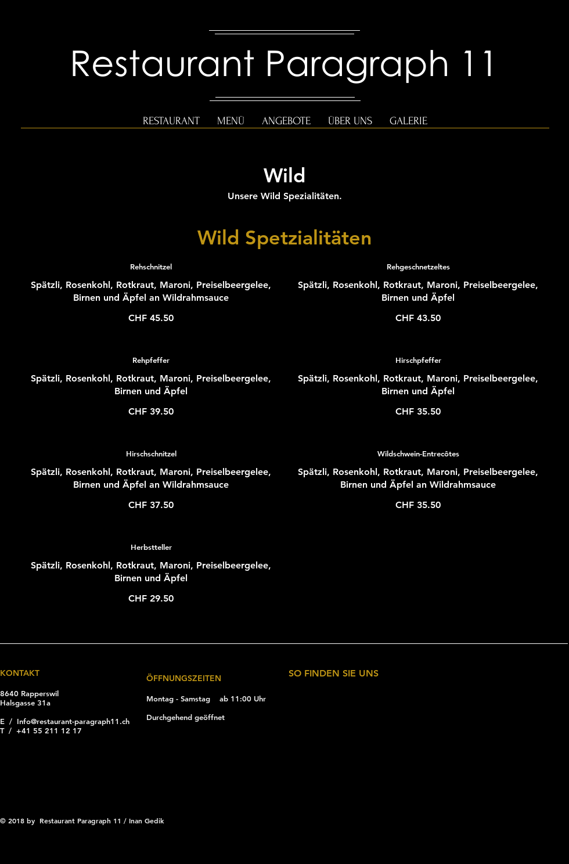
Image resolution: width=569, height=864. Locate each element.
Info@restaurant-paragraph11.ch (73, 721)
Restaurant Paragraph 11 (284, 62)
